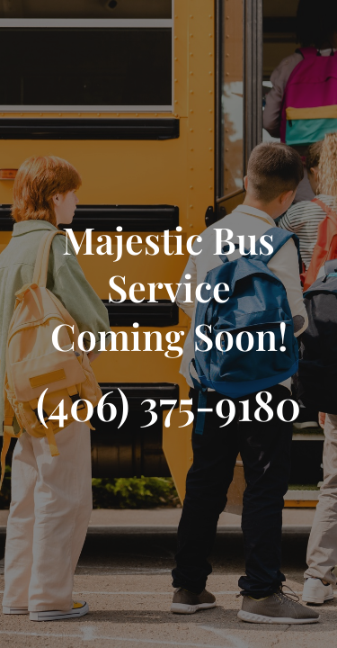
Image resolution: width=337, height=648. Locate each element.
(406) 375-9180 (168, 404)
